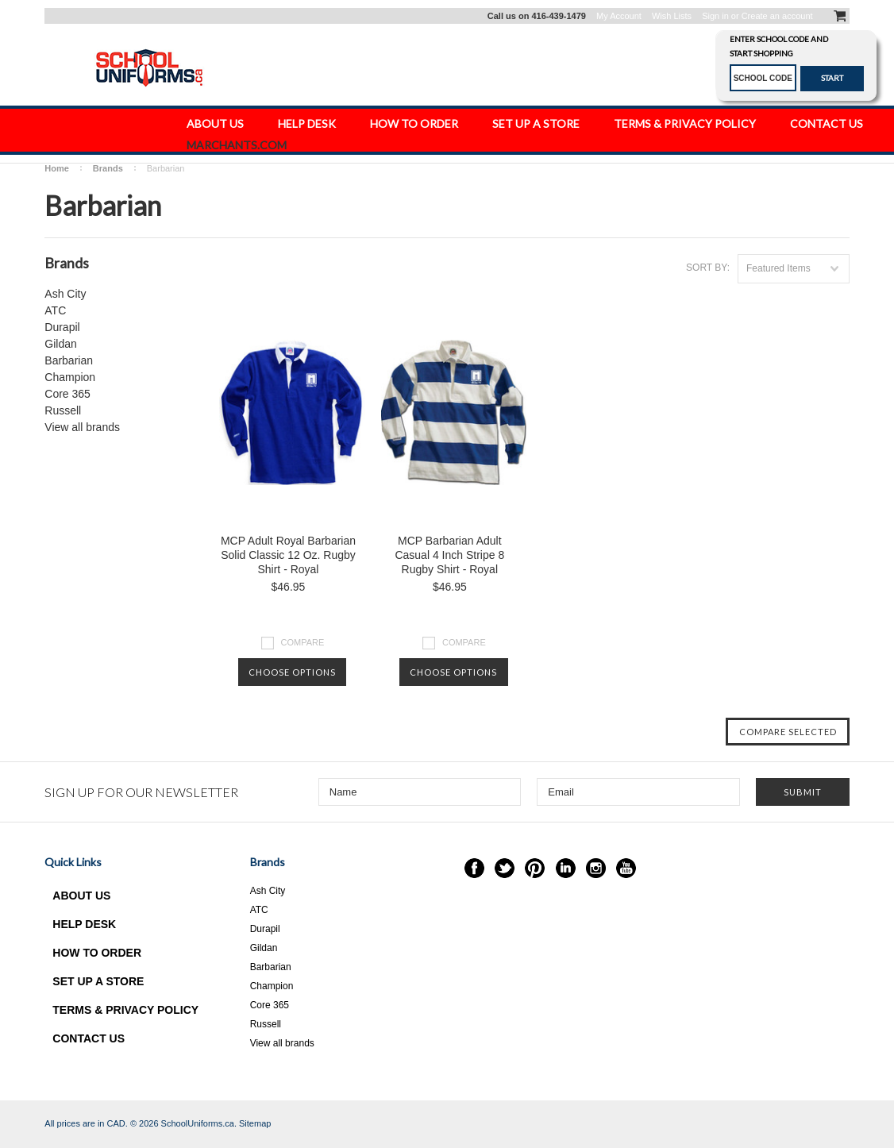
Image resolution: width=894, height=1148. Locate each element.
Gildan (60, 343)
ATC (55, 310)
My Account (619, 16)
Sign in (715, 16)
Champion (69, 377)
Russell (62, 410)
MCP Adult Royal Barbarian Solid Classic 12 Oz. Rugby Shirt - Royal (288, 555)
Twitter (504, 868)
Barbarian (68, 360)
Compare (303, 642)
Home (56, 168)
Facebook (474, 868)
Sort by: (708, 267)
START (832, 78)
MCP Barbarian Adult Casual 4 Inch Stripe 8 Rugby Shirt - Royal (449, 555)
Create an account (777, 16)
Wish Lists (672, 16)
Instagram (596, 868)
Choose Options (292, 672)
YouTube (626, 868)
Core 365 (67, 393)
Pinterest (535, 868)
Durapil (61, 327)
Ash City (65, 293)
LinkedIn (566, 868)
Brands (108, 168)
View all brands (82, 427)
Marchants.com (237, 145)
